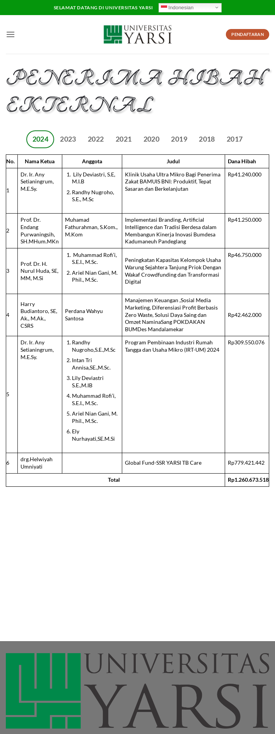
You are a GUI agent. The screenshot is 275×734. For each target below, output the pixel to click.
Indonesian (177, 7)
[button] (10, 34)
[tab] (40, 139)
